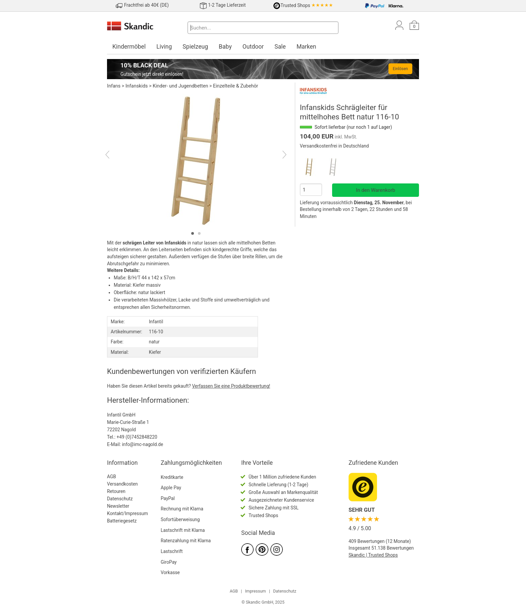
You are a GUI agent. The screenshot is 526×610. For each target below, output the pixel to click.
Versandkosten (122, 484)
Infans (113, 86)
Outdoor (253, 46)
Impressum (255, 591)
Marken (306, 46)
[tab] (192, 233)
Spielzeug (195, 46)
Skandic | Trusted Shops (373, 555)
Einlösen (400, 68)
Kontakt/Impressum (127, 513)
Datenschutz (120, 498)
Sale (280, 46)
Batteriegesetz (122, 520)
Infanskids (136, 86)
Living (164, 46)
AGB (111, 476)
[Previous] (113, 155)
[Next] (278, 155)
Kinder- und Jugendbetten (180, 86)
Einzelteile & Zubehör (235, 86)
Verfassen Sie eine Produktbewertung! (231, 386)
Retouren (116, 491)
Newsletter (118, 506)
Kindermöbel (129, 46)
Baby (225, 46)
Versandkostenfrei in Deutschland (334, 146)
